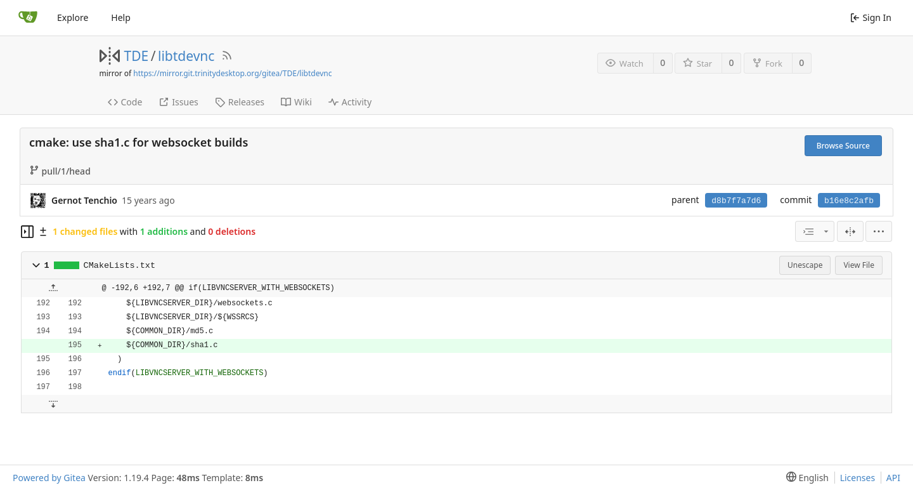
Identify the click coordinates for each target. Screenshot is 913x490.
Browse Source (843, 145)
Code (125, 102)
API (893, 478)
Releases (239, 102)
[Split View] (850, 231)
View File (858, 265)
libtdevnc (186, 56)
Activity (350, 102)
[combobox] (814, 231)
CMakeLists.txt (119, 265)
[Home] (27, 18)
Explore (72, 17)
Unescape (804, 265)
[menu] (878, 231)
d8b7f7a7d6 (736, 201)
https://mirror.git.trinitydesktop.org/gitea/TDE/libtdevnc (232, 73)
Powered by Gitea (49, 478)
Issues (178, 102)
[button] (36, 265)
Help (121, 17)
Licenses (858, 478)
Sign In (871, 17)
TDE (136, 56)
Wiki (296, 102)
